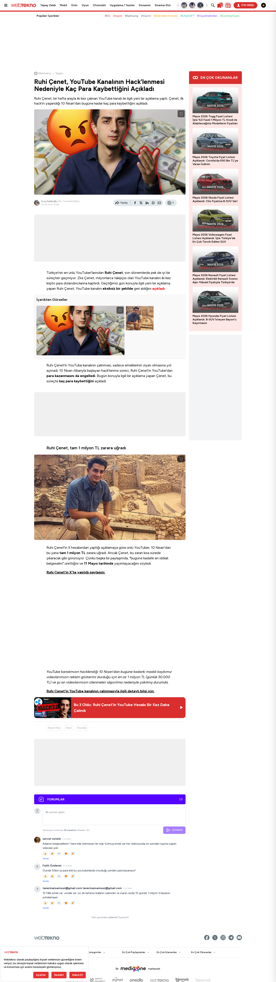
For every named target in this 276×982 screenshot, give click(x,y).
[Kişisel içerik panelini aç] (228, 5)
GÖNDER (174, 830)
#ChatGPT (187, 15)
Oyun (85, 5)
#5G (107, 15)
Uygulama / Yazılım (122, 5)
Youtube (82, 727)
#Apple (117, 15)
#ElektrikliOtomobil (166, 15)
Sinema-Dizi (163, 5)
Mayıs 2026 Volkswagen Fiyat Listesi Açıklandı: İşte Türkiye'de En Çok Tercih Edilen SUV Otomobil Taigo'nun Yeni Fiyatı (214, 238)
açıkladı (158, 288)
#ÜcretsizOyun (229, 15)
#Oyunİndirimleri (207, 15)
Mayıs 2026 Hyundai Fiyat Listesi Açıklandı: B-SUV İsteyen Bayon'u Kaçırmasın (214, 319)
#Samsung (131, 15)
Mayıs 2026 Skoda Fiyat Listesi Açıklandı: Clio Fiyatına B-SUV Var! (215, 199)
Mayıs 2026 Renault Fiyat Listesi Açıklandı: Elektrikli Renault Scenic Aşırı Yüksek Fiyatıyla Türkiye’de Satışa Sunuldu (215, 278)
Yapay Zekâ (48, 5)
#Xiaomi (146, 15)
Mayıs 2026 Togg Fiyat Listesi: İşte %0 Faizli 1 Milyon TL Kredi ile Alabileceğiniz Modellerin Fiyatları (215, 120)
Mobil (63, 5)
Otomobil (99, 5)
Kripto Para (54, 727)
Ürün (74, 5)
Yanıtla (46, 858)
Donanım (144, 5)
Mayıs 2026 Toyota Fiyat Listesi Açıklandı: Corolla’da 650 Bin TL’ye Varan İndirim (215, 160)
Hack (69, 727)
